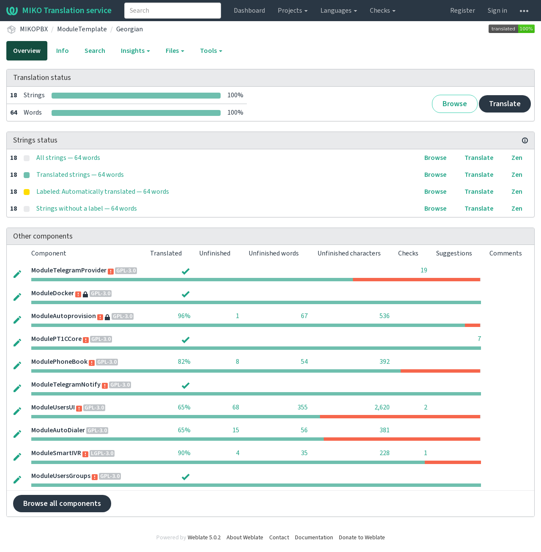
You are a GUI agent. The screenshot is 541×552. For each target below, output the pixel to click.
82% (184, 361)
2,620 (382, 407)
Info (62, 50)
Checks (383, 10)
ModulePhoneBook (59, 361)
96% (184, 316)
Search (95, 50)
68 (235, 407)
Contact (279, 537)
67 (304, 316)
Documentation (314, 537)
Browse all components (62, 503)
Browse (455, 104)
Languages (338, 10)
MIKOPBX (34, 29)
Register (462, 10)
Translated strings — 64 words (80, 174)
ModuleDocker (52, 293)
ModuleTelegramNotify (66, 384)
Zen (516, 157)
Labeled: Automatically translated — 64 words (102, 191)
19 (424, 270)
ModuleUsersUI (53, 407)
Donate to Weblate (362, 537)
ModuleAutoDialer (58, 430)
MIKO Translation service (59, 10)
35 (304, 453)
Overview (27, 50)
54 (304, 361)
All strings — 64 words (68, 157)
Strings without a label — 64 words (86, 208)
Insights (135, 50)
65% (184, 407)
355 (303, 407)
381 (385, 430)
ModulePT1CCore (56, 338)
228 (385, 453)
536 (385, 316)
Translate (505, 104)
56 (304, 430)
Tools (211, 50)
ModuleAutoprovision (63, 316)
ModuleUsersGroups (60, 476)
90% (184, 453)
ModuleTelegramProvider (69, 270)
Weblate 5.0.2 (204, 537)
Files (175, 50)
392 (385, 361)
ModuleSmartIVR (56, 453)
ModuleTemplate (82, 29)
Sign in (497, 10)
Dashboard (249, 10)
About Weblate (245, 537)
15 (235, 430)
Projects (293, 10)
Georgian (129, 29)
